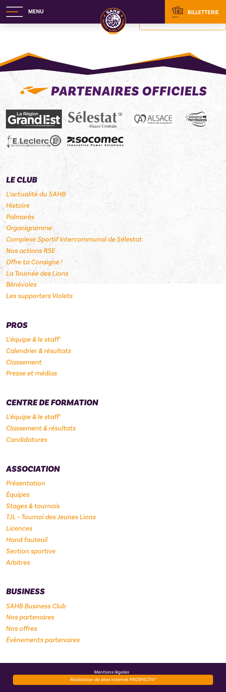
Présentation (25, 483)
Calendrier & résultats (38, 350)
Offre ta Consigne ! (34, 262)
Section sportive (30, 551)
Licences (19, 528)
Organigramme (29, 227)
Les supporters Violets (39, 295)
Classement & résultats (41, 428)
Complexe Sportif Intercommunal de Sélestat (74, 239)
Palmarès (20, 217)
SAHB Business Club (36, 606)
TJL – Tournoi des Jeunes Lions (51, 517)
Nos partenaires (30, 617)
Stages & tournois (33, 506)
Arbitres (18, 562)
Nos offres (21, 628)
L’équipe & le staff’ (33, 339)
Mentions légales (111, 672)
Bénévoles (21, 284)
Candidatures (26, 439)
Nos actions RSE (30, 250)
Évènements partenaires (43, 639)
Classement (24, 362)
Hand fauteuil (26, 539)
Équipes (17, 494)
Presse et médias (31, 373)
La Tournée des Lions (37, 273)
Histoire (17, 205)
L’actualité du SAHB (35, 194)
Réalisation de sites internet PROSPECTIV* (113, 680)
